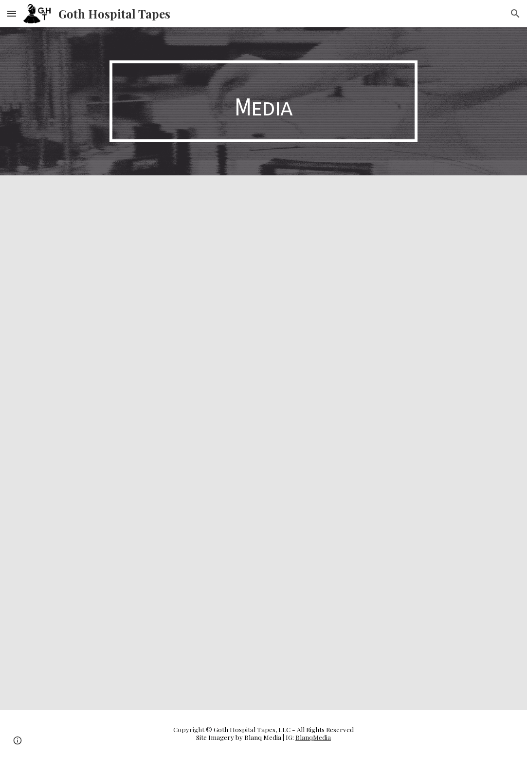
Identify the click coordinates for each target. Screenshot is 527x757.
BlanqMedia (313, 737)
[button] (11, 13)
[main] (263, 101)
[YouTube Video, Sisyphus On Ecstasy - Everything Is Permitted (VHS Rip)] (384, 264)
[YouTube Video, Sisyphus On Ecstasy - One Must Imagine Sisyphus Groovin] (143, 442)
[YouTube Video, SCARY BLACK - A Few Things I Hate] (143, 621)
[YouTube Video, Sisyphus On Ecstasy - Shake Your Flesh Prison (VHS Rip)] (143, 264)
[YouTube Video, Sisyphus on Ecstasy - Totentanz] (384, 442)
